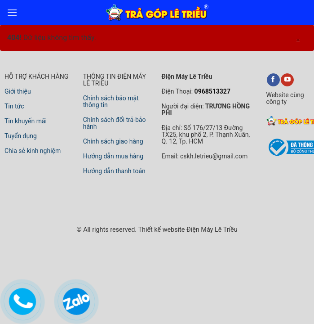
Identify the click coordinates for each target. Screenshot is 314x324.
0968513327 (211, 91)
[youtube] (287, 80)
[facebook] (273, 80)
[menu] (12, 12)
